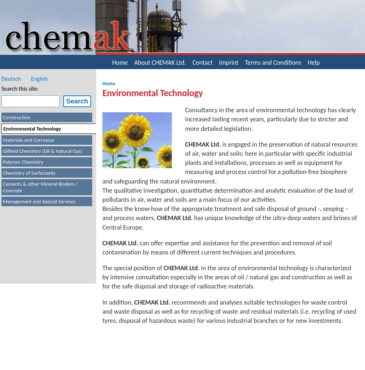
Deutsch (11, 78)
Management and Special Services (39, 201)
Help (314, 62)
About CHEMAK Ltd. (160, 62)
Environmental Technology (32, 128)
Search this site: (20, 88)
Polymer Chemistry (23, 162)
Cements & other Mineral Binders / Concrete (40, 187)
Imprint (228, 62)
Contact (202, 62)
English (39, 78)
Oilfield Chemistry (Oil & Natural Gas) (42, 151)
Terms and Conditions (273, 62)
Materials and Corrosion (28, 140)
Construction (16, 117)
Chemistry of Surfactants (29, 173)
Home (120, 62)
